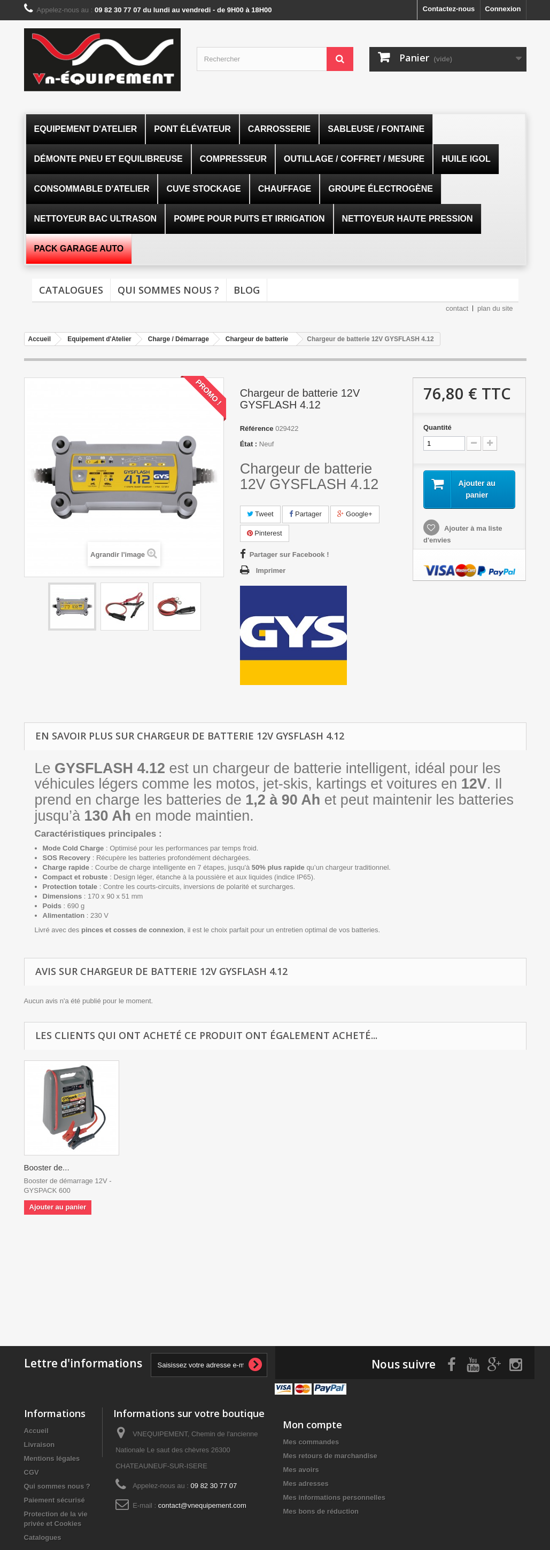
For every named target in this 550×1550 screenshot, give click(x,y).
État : (249, 444)
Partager (305, 514)
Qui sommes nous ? (168, 290)
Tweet (260, 514)
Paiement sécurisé (54, 1498)
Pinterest (264, 533)
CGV (31, 1471)
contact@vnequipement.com (202, 1504)
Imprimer (271, 571)
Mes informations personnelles (334, 1496)
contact (457, 308)
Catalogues (71, 290)
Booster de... (46, 1167)
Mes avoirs (301, 1468)
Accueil (36, 1429)
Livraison (39, 1443)
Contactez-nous (449, 9)
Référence (257, 428)
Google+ (354, 514)
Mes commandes (311, 1440)
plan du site (495, 308)
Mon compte (312, 1423)
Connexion (503, 9)
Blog (247, 290)
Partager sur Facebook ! (289, 554)
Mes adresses (305, 1482)
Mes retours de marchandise (330, 1454)
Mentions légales (52, 1457)
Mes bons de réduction (321, 1510)
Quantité (437, 427)
